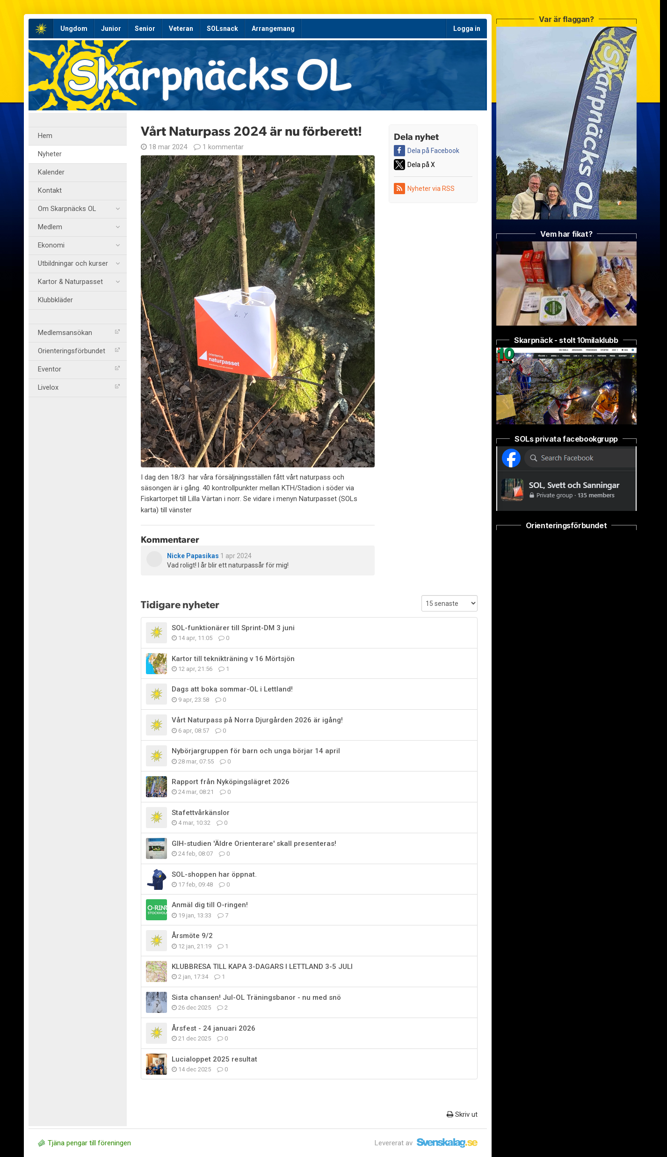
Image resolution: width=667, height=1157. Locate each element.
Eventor (79, 369)
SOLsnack (222, 28)
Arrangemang (273, 28)
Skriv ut (462, 1114)
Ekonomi (79, 246)
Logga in (466, 28)
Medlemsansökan (79, 333)
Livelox (79, 388)
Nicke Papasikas (193, 556)
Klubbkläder (55, 300)
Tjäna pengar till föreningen (84, 1143)
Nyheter (50, 154)
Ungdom (73, 28)
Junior (111, 28)
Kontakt (50, 191)
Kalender (51, 172)
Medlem (79, 227)
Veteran (181, 28)
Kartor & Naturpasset (79, 282)
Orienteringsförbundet (79, 351)
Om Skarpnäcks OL (79, 209)
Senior (145, 28)
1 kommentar (219, 147)
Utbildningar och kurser (79, 264)
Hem (45, 136)
